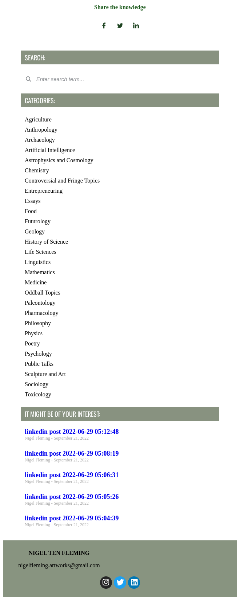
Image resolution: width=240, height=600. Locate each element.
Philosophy (38, 323)
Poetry (32, 343)
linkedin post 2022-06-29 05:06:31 (72, 475)
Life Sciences (40, 252)
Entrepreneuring (44, 191)
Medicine (36, 282)
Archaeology (40, 140)
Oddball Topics (42, 292)
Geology (35, 231)
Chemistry (37, 170)
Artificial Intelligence (50, 150)
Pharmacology (41, 313)
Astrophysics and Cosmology (59, 160)
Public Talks (39, 364)
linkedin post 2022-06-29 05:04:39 (72, 518)
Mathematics (40, 272)
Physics (34, 333)
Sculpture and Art (45, 374)
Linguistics (38, 262)
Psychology (38, 354)
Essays (33, 201)
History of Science (46, 242)
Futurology (38, 221)
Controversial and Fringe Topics (62, 180)
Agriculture (38, 119)
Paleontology (40, 303)
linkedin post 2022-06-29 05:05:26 (72, 496)
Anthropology (41, 130)
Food (31, 211)
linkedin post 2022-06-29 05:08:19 (72, 453)
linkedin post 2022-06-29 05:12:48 (72, 431)
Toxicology (38, 394)
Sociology (36, 384)
